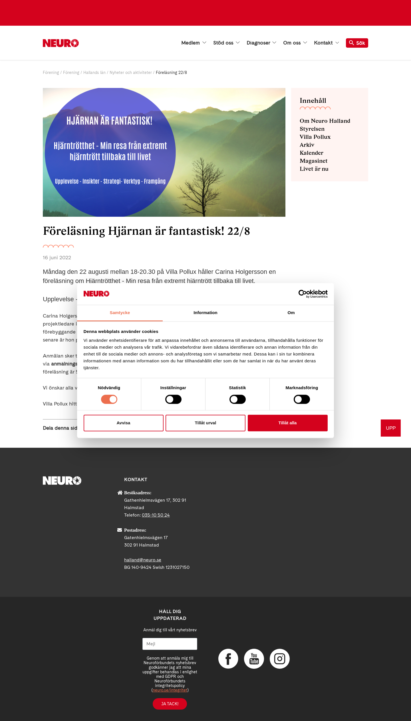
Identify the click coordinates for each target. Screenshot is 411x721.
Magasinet (314, 160)
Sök (357, 43)
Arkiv (307, 144)
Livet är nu (314, 168)
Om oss (295, 42)
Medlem (193, 42)
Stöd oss (226, 42)
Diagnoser (261, 42)
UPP (391, 428)
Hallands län (94, 72)
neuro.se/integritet (170, 690)
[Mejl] (169, 644)
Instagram (280, 659)
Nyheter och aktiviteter (131, 72)
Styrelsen (312, 128)
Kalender (311, 152)
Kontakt (326, 42)
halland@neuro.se (142, 560)
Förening (51, 72)
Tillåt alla (288, 423)
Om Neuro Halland (325, 120)
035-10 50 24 (156, 515)
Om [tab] (291, 312)
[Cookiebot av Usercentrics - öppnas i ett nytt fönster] (303, 294)
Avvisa (123, 423)
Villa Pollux (315, 136)
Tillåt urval (205, 423)
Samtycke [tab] (120, 312)
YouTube (254, 659)
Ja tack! (169, 704)
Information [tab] (205, 312)
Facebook (228, 659)
